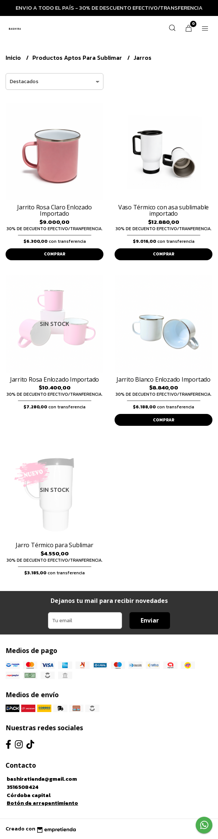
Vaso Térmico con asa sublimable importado (163, 210)
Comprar (54, 254)
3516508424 (22, 787)
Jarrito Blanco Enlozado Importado (163, 379)
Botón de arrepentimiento (42, 803)
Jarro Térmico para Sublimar (54, 545)
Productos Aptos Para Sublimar (78, 57)
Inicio (14, 57)
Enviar (150, 620)
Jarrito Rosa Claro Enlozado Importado (54, 210)
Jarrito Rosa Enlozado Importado (54, 379)
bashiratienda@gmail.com (42, 779)
